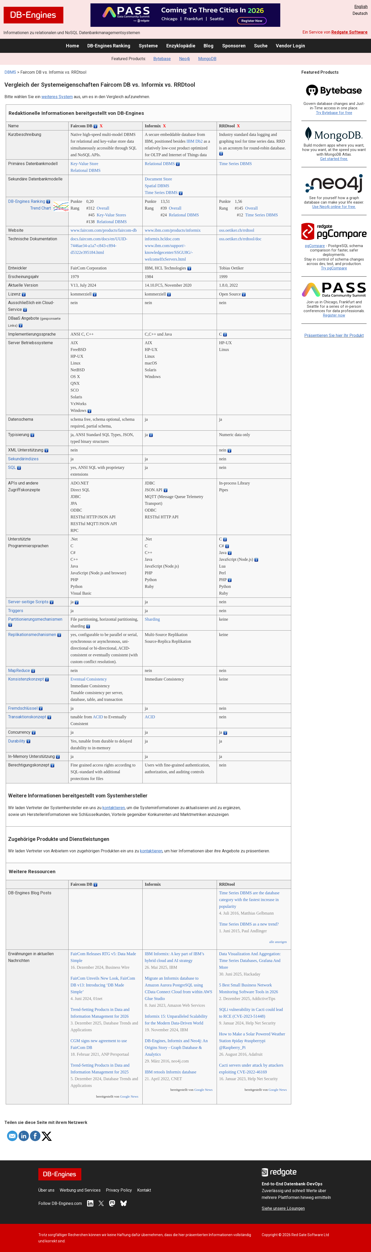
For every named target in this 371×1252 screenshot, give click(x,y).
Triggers (15, 610)
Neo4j (184, 58)
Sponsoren (234, 45)
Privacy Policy (119, 1190)
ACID (98, 717)
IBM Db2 (194, 141)
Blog (209, 45)
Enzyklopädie (180, 45)
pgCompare (315, 246)
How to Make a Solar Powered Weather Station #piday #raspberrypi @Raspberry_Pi (252, 1041)
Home (72, 45)
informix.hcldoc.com (162, 239)
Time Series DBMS (235, 163)
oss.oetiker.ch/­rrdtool (236, 230)
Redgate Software (349, 32)
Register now (334, 315)
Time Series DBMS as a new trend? (249, 924)
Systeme (148, 45)
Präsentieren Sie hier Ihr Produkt (334, 335)
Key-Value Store (84, 163)
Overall (103, 208)
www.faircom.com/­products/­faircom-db (104, 230)
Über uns (46, 1190)
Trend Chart (40, 208)
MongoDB (207, 58)
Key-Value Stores (111, 215)
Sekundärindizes (23, 458)
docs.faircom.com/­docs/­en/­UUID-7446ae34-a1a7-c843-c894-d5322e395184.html (99, 246)
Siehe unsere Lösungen (283, 1208)
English (361, 6)
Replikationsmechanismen (32, 634)
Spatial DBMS (157, 186)
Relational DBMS (86, 170)
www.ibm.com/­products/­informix (172, 230)
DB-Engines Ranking (108, 45)
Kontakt (144, 1190)
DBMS (10, 72)
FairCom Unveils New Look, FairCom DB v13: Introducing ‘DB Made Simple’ (103, 985)
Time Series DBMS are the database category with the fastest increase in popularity (249, 900)
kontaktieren (113, 807)
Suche (260, 45)
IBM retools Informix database (170, 1072)
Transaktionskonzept (27, 716)
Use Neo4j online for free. (334, 207)
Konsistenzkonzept (26, 679)
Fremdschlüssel (23, 708)
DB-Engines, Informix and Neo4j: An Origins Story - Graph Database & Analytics (176, 1047)
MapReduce (19, 670)
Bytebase (162, 58)
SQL (12, 467)
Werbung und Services (80, 1190)
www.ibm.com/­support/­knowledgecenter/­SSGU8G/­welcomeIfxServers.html (169, 252)
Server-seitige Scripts (28, 601)
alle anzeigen (278, 942)
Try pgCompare (334, 268)
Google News (129, 1096)
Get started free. (334, 159)
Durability (16, 741)
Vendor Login (290, 45)
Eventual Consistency (89, 679)
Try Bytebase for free (334, 113)
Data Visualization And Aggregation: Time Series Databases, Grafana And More (250, 961)
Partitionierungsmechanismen (35, 619)
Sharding (152, 619)
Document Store (158, 179)
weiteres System (57, 96)
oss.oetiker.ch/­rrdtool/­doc (240, 239)
